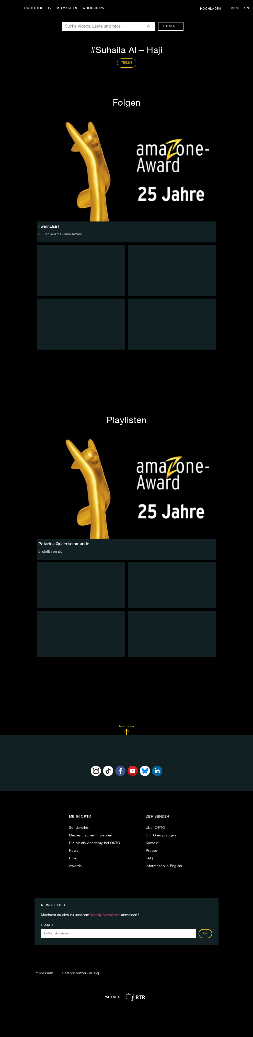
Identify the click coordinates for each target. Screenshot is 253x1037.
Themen (172, 26)
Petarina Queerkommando (63, 543)
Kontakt (152, 843)
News (73, 851)
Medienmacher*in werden (90, 835)
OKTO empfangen (161, 835)
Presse (151, 851)
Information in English (164, 866)
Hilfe (72, 858)
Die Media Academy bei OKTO (94, 843)
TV (50, 8)
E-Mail (47, 925)
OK (205, 933)
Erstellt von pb (50, 551)
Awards (75, 866)
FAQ (149, 858)
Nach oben (126, 730)
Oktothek (33, 8)
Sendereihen (79, 828)
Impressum (43, 973)
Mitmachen (67, 8)
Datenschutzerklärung (80, 973)
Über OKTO (155, 828)
